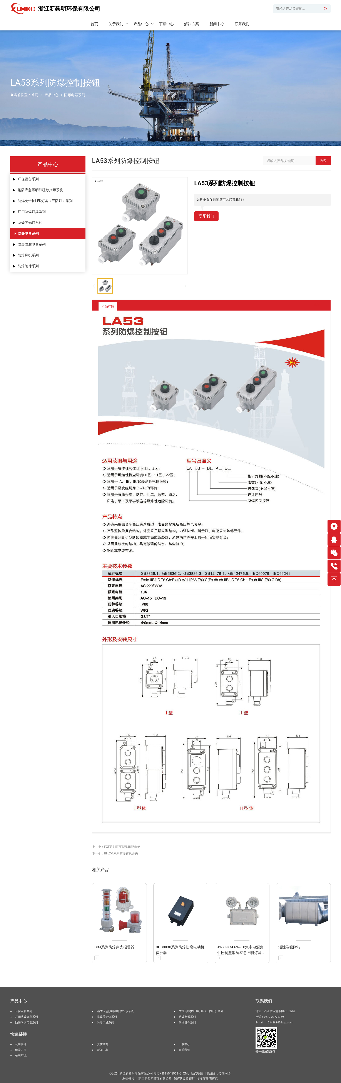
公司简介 (21, 1044)
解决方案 (21, 1049)
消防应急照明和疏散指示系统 (40, 190)
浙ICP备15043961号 (167, 1073)
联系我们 (207, 216)
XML (186, 1073)
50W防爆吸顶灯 (184, 1078)
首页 (34, 95)
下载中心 (184, 1044)
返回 (314, 306)
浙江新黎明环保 (207, 1078)
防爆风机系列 (28, 255)
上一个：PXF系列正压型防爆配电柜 (116, 847)
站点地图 (197, 1073)
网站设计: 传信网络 (218, 1073)
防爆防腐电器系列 (32, 244)
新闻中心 (102, 1049)
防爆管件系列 (28, 266)
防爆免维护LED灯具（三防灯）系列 (45, 201)
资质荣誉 (102, 1044)
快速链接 (18, 1034)
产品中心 (52, 95)
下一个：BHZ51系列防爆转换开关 (115, 853)
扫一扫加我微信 (265, 1051)
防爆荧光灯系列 (30, 223)
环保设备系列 (28, 179)
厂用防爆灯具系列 (32, 212)
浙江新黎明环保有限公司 (155, 1078)
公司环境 (21, 1055)
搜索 (323, 160)
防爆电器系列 (74, 95)
